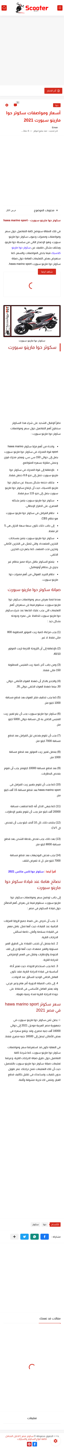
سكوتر (35, 1224)
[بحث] (4, 8)
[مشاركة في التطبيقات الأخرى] (14, 1237)
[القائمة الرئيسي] (59, 8)
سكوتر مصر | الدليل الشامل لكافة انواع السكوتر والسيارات (26, 1437)
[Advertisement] (32, 51)
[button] (44, 1237)
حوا (56, 105)
